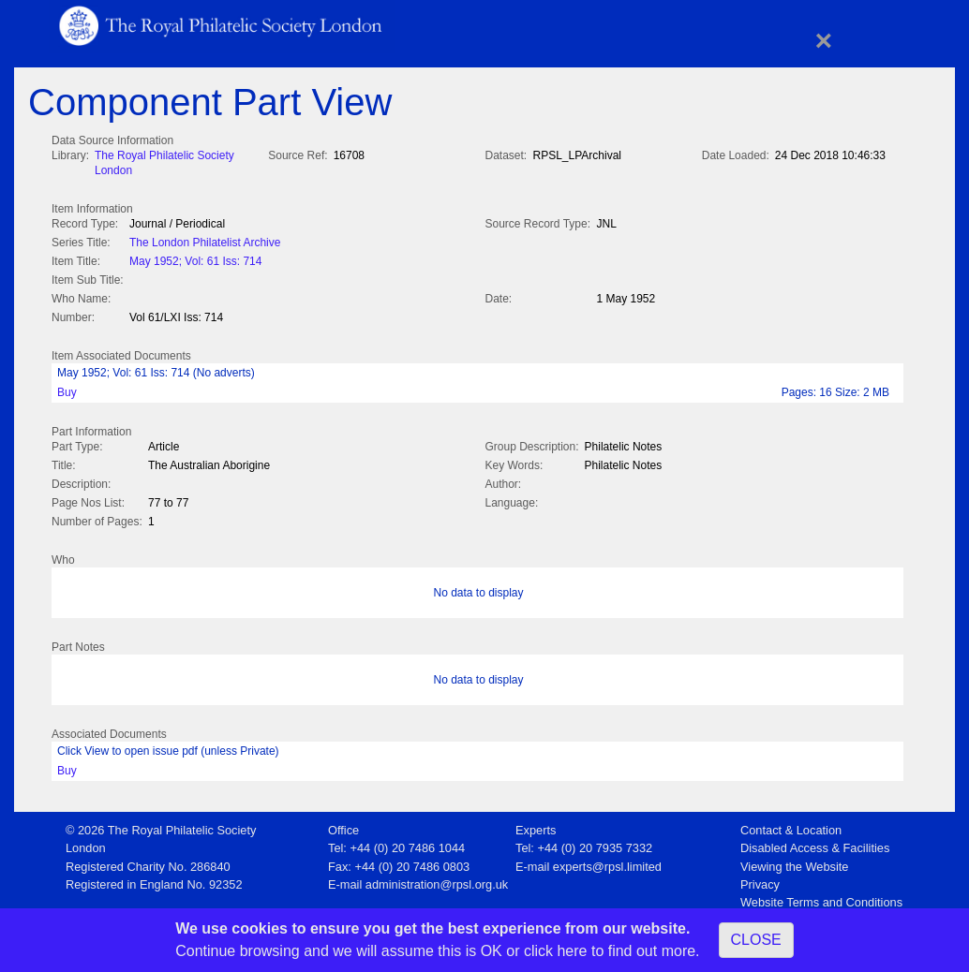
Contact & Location (791, 824)
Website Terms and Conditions (821, 897)
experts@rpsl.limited (607, 861)
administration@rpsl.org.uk (436, 879)
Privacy (760, 879)
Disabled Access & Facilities (814, 842)
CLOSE (756, 940)
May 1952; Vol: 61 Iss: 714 (195, 259)
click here (556, 951)
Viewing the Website (794, 861)
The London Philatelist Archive (204, 240)
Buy (67, 388)
